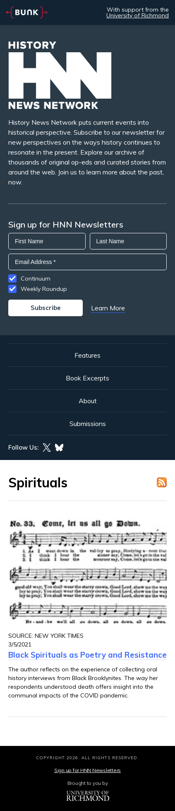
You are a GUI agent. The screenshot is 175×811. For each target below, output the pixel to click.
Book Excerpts (87, 378)
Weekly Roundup (44, 289)
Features (87, 355)
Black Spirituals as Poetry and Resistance (87, 655)
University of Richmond (137, 15)
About (88, 401)
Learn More (108, 308)
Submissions (88, 423)
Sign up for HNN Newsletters (87, 770)
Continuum (35, 278)
